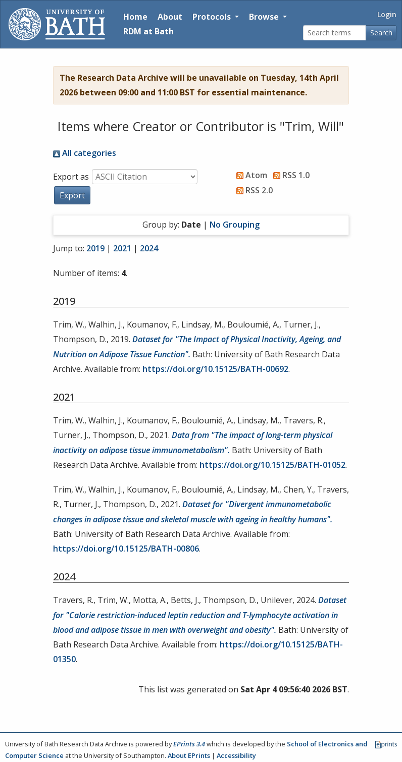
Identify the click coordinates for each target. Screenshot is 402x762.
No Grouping (235, 224)
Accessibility (236, 755)
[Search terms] (334, 33)
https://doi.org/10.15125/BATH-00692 (215, 368)
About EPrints (189, 755)
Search (381, 32)
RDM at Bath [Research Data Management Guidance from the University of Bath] (148, 31)
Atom (249, 175)
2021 (122, 248)
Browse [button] (265, 16)
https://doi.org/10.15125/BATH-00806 (126, 548)
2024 (149, 248)
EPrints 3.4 (189, 743)
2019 (95, 248)
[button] (72, 195)
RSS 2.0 (252, 190)
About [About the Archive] (170, 16)
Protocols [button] (212, 16)
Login (386, 14)
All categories (84, 152)
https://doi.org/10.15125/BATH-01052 (272, 464)
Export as (71, 176)
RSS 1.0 (289, 175)
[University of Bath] (57, 24)
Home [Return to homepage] (135, 16)
